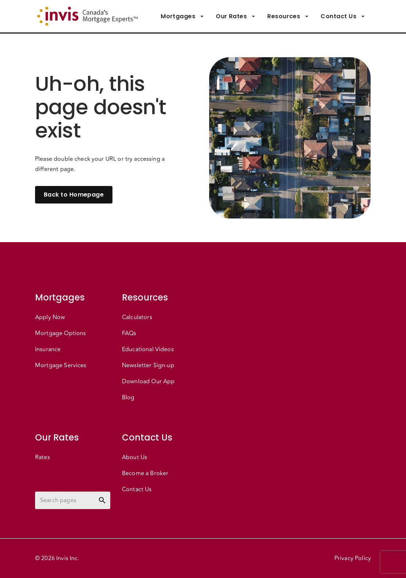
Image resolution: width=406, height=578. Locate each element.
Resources (288, 16)
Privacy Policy (352, 558)
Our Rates (235, 16)
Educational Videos (148, 349)
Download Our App (148, 381)
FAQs (129, 333)
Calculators (137, 317)
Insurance (48, 349)
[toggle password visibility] (102, 500)
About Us (134, 457)
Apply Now (50, 317)
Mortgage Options (60, 333)
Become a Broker (145, 473)
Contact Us (343, 16)
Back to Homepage (73, 194)
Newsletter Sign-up (148, 365)
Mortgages (182, 16)
